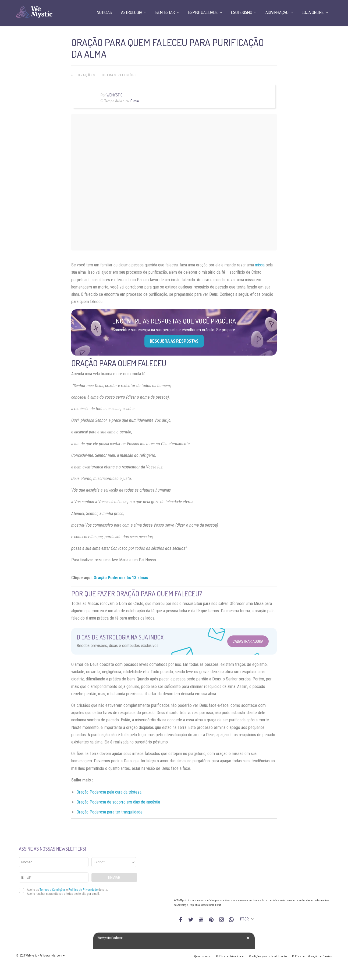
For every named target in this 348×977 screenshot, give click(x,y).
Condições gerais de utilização (268, 956)
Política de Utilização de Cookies (312, 956)
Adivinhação (277, 12)
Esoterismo (241, 12)
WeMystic (114, 95)
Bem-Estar (165, 12)
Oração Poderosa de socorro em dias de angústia (118, 802)
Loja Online (313, 12)
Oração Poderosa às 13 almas (121, 577)
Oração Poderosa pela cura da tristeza (109, 792)
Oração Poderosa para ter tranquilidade (110, 812)
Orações (86, 75)
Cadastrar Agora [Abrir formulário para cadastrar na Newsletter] (248, 641)
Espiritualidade (203, 12)
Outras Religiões (119, 75)
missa (260, 264)
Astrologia (131, 12)
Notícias (104, 12)
